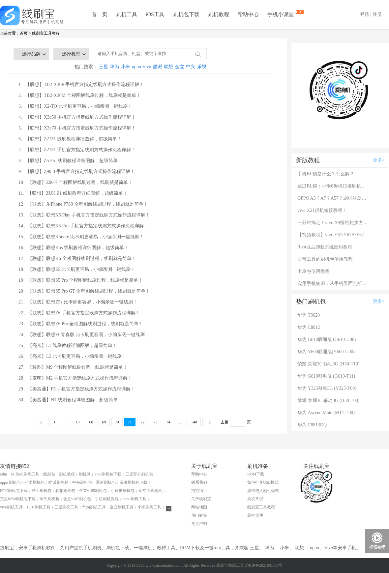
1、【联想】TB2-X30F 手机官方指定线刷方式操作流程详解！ (81, 84)
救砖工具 (166, 547)
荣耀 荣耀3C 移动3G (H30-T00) (328, 400)
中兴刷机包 (82, 482)
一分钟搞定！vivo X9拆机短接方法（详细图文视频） (333, 222)
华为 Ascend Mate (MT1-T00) (326, 412)
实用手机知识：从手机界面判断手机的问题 (333, 283)
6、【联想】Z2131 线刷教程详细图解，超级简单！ (70, 138)
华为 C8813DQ (312, 424)
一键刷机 (143, 547)
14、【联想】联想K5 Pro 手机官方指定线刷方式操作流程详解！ (83, 225)
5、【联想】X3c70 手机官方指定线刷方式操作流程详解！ (77, 128)
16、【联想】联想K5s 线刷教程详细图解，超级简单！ (73, 247)
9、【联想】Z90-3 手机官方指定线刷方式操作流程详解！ (76, 171)
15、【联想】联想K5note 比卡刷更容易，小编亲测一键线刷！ (81, 236)
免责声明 (199, 523)
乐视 (201, 66)
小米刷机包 (35, 482)
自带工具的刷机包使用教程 (325, 259)
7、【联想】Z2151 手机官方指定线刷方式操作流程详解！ (76, 149)
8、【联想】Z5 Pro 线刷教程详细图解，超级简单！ (70, 160)
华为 (114, 66)
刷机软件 (255, 515)
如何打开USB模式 (263, 482)
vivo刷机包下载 (108, 474)
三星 (103, 66)
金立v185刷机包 (93, 490)
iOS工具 (155, 14)
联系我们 (199, 482)
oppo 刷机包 (10, 482)
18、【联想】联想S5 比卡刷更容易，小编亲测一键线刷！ (76, 269)
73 (156, 422)
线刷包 (49, 474)
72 (143, 422)
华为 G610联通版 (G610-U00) (326, 339)
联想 (168, 66)
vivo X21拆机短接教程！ (322, 210)
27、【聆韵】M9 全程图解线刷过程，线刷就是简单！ (73, 367)
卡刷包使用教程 (313, 271)
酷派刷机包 (58, 482)
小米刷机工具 (149, 507)
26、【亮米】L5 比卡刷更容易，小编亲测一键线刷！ (72, 356)
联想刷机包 (65, 490)
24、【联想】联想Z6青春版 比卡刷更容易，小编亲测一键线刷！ (83, 334)
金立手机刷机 (150, 490)
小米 (125, 66)
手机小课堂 (281, 14)
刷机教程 (218, 14)
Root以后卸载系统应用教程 (324, 246)
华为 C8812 (308, 327)
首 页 (99, 14)
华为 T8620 (308, 315)
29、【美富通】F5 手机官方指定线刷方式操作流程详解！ (76, 389)
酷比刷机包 (41, 490)
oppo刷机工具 (134, 499)
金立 (179, 66)
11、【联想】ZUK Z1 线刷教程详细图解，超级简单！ (73, 193)
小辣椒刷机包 (123, 490)
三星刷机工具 (66, 507)
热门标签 (199, 515)
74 (168, 422)
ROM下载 (255, 474)
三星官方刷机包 (139, 474)
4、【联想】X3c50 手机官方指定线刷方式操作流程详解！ (77, 117)
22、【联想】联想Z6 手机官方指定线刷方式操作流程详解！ (79, 312)
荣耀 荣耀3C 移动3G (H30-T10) (328, 363)
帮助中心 (248, 14)
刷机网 (85, 474)
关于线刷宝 (201, 499)
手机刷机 (92, 547)
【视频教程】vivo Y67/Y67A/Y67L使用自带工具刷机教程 (333, 234)
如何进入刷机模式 (263, 490)
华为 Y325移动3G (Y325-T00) (326, 388)
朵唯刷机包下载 (133, 482)
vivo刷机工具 (11, 507)
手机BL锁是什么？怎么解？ (325, 173)
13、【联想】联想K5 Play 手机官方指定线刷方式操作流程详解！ (84, 215)
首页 (24, 33)
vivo (147, 66)
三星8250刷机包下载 (18, 499)
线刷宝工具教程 (46, 33)
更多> (379, 160)
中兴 (190, 66)
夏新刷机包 (106, 482)
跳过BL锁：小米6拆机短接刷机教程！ (333, 186)
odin (3, 474)
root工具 (222, 547)
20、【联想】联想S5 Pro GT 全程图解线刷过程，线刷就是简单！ (84, 291)
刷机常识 (255, 499)
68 (91, 422)
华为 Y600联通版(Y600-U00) (326, 351)
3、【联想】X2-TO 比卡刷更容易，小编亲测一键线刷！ (75, 106)
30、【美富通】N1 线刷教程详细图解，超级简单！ (70, 399)
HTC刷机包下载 (14, 490)
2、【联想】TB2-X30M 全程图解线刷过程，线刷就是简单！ (79, 95)
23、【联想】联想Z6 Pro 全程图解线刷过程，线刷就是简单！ (80, 323)
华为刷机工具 (94, 507)
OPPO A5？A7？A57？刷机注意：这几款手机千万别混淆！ (333, 198)
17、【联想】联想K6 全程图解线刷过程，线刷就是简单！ (77, 258)
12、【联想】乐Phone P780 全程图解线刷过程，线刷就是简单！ (83, 204)
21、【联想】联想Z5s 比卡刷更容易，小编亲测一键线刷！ (77, 302)
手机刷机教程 (107, 499)
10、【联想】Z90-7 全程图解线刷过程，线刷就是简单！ (75, 182)
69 (104, 422)
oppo (136, 66)
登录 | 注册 (371, 14)
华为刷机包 (49, 499)
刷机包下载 (186, 14)
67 (78, 422)
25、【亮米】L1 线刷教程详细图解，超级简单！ (67, 345)
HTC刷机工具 (38, 507)
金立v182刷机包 (77, 499)
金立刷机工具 (122, 507)
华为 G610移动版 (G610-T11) (326, 376)
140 (194, 422)
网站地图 (199, 507)
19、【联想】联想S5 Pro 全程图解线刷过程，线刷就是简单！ (80, 280)
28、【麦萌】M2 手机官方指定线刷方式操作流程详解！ (75, 378)
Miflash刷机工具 (25, 474)
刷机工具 (126, 14)
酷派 (157, 66)
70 (117, 422)
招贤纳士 (199, 490)
